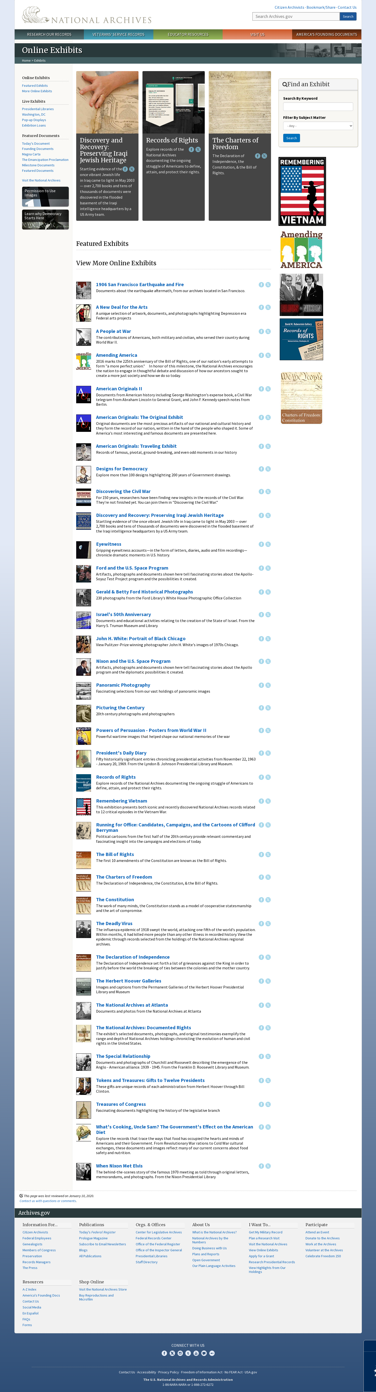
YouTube (196, 1353)
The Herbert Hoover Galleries (128, 981)
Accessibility (146, 1372)
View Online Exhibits (263, 1250)
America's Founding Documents (326, 34)
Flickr (212, 1353)
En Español (30, 1313)
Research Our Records (49, 34)
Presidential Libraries (38, 109)
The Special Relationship (123, 1056)
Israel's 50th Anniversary (123, 614)
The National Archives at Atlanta (132, 1005)
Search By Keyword (300, 98)
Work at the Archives (321, 1244)
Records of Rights (172, 140)
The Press (30, 1267)
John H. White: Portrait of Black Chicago (141, 638)
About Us (201, 1224)
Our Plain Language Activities (214, 1265)
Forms (27, 1325)
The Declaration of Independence (133, 957)
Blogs (83, 1250)
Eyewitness (108, 544)
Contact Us (347, 7)
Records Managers (37, 1262)
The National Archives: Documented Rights (143, 1027)
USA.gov (251, 1372)
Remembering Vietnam (121, 801)
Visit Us (257, 34)
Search (348, 16)
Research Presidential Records (272, 1262)
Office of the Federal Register (158, 1244)
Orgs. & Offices (151, 1224)
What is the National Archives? (214, 1232)
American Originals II (119, 388)
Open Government (206, 1260)
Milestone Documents (38, 165)
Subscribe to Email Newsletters (102, 1244)
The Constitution (115, 899)
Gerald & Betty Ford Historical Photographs (144, 591)
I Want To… (260, 1224)
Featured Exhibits (35, 85)
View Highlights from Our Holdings (267, 1269)
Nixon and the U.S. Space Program (133, 661)
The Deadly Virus (114, 923)
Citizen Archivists (289, 7)
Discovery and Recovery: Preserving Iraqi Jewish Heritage (104, 150)
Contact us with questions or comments (48, 1201)
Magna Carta (31, 154)
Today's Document (36, 143)
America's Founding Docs (41, 1295)
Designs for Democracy (121, 468)
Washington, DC (33, 114)
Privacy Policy (168, 1372)
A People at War (113, 331)
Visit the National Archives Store (103, 1289)
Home (26, 60)
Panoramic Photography (123, 685)
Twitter (132, 169)
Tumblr (188, 1353)
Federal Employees (37, 1238)
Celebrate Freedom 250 (323, 1256)
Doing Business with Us (209, 1248)
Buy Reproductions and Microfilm (96, 1297)
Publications (91, 1224)
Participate (317, 1224)
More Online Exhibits (37, 91)
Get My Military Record (265, 1232)
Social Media (32, 1307)
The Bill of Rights (115, 854)
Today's (97, 1232)
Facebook (125, 169)
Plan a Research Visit (264, 1238)
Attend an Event (317, 1232)
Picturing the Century (120, 707)
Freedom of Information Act (201, 1372)
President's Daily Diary (121, 753)
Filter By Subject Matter (304, 117)
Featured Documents (38, 170)
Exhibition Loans (34, 125)
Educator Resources (188, 34)
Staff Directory (147, 1262)
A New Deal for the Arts (122, 307)
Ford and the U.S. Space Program (132, 568)
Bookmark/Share (321, 7)
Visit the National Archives (41, 180)
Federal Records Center (153, 1238)
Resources (33, 1281)
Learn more (331, 1383)
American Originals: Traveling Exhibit (136, 446)
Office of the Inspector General (159, 1250)
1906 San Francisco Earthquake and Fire (140, 284)
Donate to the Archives (323, 1238)
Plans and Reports (205, 1254)
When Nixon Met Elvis (119, 1166)
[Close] (370, 1346)
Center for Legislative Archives (159, 1232)
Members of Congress (39, 1250)
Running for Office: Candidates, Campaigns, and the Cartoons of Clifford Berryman (175, 827)
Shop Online (91, 1281)
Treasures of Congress (121, 1104)
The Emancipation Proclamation (45, 159)
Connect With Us (188, 1345)
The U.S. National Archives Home (86, 14)
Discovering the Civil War (123, 491)
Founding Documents (38, 148)
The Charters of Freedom (235, 143)
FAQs (26, 1319)
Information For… (40, 1224)
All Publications (90, 1256)
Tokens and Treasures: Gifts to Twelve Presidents (150, 1080)
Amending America (116, 355)
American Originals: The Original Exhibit (139, 417)
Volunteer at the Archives (324, 1250)
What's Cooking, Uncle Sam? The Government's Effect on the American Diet (174, 1129)
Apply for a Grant (261, 1256)
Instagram (180, 1353)
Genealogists (32, 1244)
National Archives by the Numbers (210, 1240)
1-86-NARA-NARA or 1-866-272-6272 (188, 1384)
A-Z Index (29, 1289)
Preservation (32, 1256)
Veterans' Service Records (118, 34)
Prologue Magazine (93, 1238)
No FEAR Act (233, 1372)
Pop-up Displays (34, 120)
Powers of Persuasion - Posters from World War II (151, 730)
